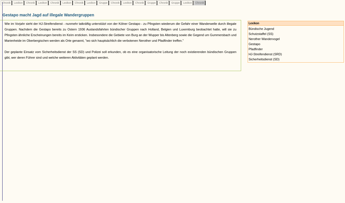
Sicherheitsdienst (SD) (263, 59)
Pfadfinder (255, 49)
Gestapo (254, 44)
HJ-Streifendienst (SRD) (265, 54)
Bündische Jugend (261, 28)
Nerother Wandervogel (264, 39)
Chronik (6, 2)
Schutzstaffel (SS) (260, 34)
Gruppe (103, 2)
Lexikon (18, 2)
